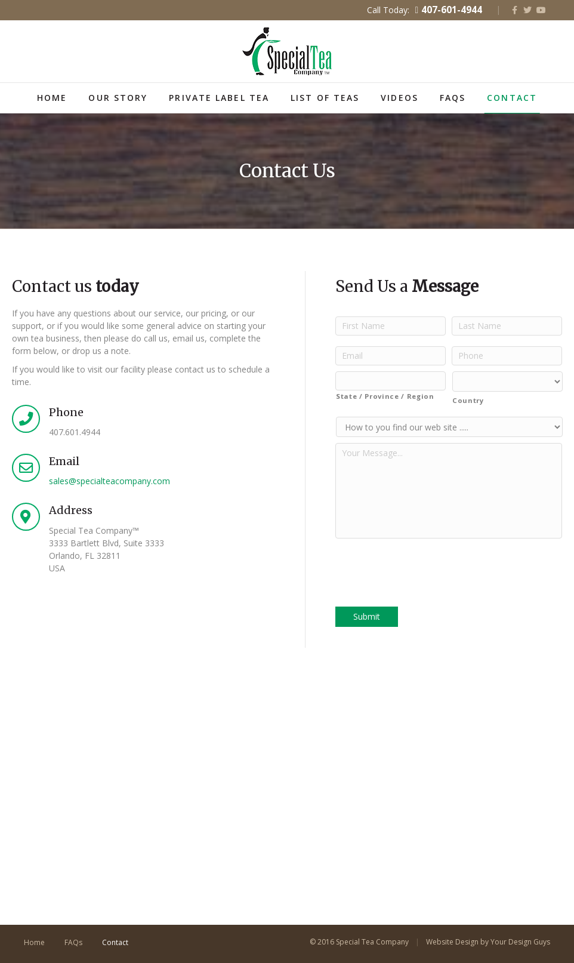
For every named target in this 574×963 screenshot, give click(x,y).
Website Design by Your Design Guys (488, 941)
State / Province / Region (385, 396)
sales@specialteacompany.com (109, 481)
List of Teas (325, 97)
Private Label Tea (219, 97)
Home (52, 97)
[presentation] (426, 567)
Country (468, 400)
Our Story (117, 97)
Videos (399, 97)
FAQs (452, 97)
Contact (512, 97)
